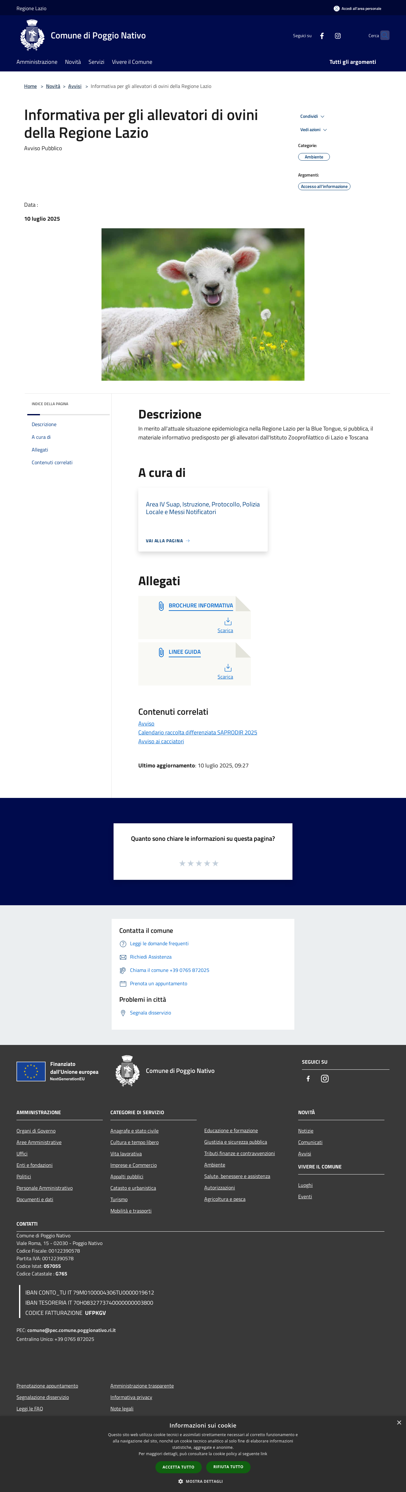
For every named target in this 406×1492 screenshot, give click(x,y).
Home (30, 86)
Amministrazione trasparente (142, 1385)
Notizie (305, 1130)
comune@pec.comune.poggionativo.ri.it (71, 1330)
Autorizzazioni (219, 1187)
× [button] (398, 1423)
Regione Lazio (31, 8)
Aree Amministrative (39, 1142)
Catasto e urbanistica (133, 1188)
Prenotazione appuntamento (47, 1385)
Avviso (146, 723)
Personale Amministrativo (44, 1188)
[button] (203, 1481)
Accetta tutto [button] (178, 1467)
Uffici (22, 1153)
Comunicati (310, 1142)
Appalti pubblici (126, 1176)
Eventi (305, 1196)
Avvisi (75, 86)
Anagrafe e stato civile (134, 1130)
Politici (23, 1176)
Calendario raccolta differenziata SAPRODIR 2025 (197, 732)
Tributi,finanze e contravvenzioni (239, 1153)
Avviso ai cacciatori (161, 741)
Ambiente (214, 1164)
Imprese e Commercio (133, 1165)
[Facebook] (309, 35)
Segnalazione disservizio (42, 1397)
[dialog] (203, 1454)
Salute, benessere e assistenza (237, 1176)
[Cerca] (382, 35)
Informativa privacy (131, 1397)
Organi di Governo (36, 1130)
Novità (53, 86)
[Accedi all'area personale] (357, 8)
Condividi (313, 116)
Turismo (119, 1199)
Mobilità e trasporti (131, 1210)
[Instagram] (325, 35)
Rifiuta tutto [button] (228, 1466)
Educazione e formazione (231, 1130)
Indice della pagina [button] (50, 404)
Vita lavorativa (126, 1153)
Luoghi (305, 1185)
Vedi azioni (314, 130)
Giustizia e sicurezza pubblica (235, 1142)
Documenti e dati (34, 1199)
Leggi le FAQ (29, 1408)
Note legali (122, 1408)
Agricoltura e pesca (225, 1199)
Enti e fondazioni (34, 1165)
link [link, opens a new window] (264, 1453)
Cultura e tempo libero (134, 1142)
